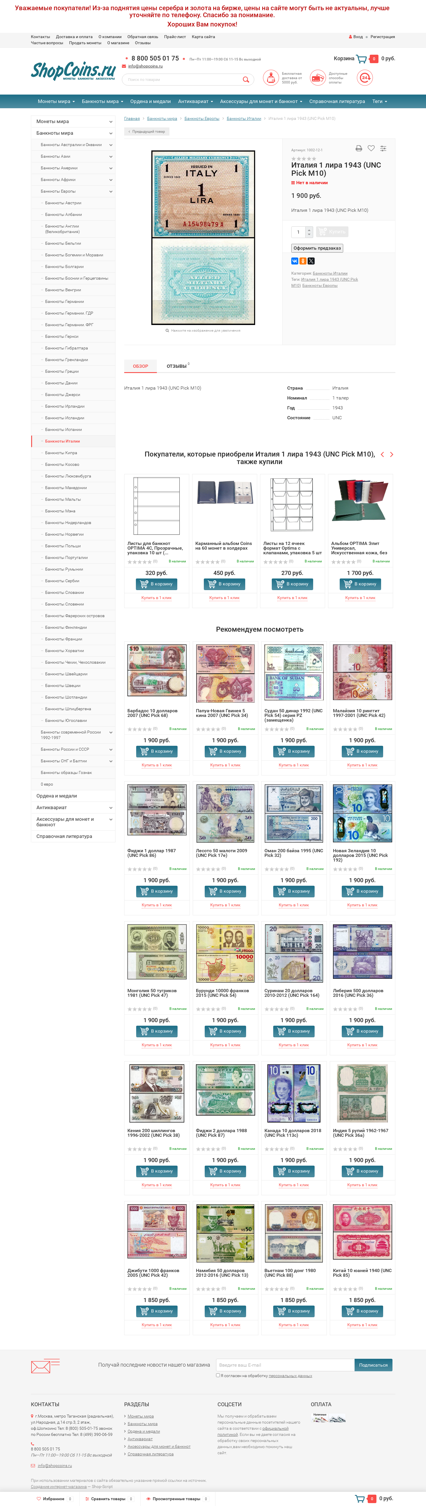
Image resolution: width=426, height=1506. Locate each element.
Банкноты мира (100, 101)
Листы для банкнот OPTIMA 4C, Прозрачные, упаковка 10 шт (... (155, 548)
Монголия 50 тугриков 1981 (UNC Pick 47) (152, 993)
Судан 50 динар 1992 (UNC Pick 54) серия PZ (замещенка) (293, 715)
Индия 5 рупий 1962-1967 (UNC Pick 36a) (360, 1133)
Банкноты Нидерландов (68, 522)
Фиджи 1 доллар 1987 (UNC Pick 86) (151, 853)
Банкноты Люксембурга (68, 476)
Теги (377, 101)
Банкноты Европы (77, 191)
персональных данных (290, 1375)
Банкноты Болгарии (64, 266)
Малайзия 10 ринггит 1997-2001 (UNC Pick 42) (359, 713)
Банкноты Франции (63, 639)
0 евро (47, 784)
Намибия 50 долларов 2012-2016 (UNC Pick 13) (222, 1273)
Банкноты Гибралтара (66, 348)
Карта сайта (203, 36)
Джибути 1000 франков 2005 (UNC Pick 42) (153, 1273)
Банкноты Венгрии (63, 289)
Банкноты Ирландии (65, 406)
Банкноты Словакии (64, 592)
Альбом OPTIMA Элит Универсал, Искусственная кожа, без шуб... (359, 550)
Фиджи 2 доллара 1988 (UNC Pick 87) (221, 1133)
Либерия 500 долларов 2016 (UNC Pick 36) (358, 993)
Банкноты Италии (62, 441)
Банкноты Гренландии (66, 359)
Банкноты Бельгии (63, 243)
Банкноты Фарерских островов (75, 615)
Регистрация (383, 36)
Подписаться (373, 1365)
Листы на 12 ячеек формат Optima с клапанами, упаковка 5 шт (292, 548)
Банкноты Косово (62, 464)
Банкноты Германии (64, 301)
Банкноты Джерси (62, 394)
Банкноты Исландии (64, 417)
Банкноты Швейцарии (66, 674)
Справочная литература (337, 101)
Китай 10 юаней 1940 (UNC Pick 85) (362, 1273)
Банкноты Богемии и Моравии (74, 255)
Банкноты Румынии (64, 569)
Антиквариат (193, 101)
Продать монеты (85, 42)
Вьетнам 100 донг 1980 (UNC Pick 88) (290, 1273)
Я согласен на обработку (264, 1375)
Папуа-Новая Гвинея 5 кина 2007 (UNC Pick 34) (222, 713)
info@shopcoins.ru (145, 66)
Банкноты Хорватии (64, 650)
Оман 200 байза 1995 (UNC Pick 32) (293, 853)
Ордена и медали (150, 101)
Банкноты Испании (63, 429)
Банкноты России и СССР (77, 749)
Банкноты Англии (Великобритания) (62, 229)
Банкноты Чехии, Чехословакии (75, 662)
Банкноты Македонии (66, 487)
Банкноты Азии (77, 156)
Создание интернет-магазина (59, 1486)
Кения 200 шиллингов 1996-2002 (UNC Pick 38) (153, 1133)
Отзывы (143, 42)
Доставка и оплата (74, 36)
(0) (142, 561)
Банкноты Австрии (63, 202)
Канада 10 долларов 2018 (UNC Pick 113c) (292, 1133)
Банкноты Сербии (62, 580)
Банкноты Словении (64, 604)
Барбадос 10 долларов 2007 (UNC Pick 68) (152, 713)
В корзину (162, 584)
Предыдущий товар (147, 131)
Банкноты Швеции (62, 685)
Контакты (40, 36)
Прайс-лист (175, 36)
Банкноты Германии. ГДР (69, 313)
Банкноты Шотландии (66, 697)
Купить (337, 232)
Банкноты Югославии (66, 720)
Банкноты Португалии (66, 557)
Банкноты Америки (77, 168)
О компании (110, 36)
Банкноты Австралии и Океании (77, 145)
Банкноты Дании (61, 383)
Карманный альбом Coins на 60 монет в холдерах (223, 546)
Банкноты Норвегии (64, 534)
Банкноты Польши (63, 546)
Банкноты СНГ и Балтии (77, 761)
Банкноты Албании (63, 214)
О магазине (118, 42)
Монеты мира (54, 101)
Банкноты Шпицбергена (68, 708)
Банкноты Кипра (61, 452)
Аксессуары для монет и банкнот (259, 101)
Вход (356, 36)
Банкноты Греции (62, 371)
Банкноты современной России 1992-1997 (77, 734)
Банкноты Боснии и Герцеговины (76, 278)
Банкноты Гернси (61, 336)
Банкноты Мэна (60, 511)
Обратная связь (142, 36)
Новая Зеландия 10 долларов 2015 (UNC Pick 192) (360, 855)
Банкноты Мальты (63, 499)
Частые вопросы (47, 42)
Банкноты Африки (77, 180)
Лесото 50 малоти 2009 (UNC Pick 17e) (221, 853)
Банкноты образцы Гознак (66, 772)
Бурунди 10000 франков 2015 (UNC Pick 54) (222, 993)
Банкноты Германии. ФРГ (69, 324)
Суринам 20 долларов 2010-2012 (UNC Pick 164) (292, 993)
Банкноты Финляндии (66, 627)
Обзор (140, 366)
